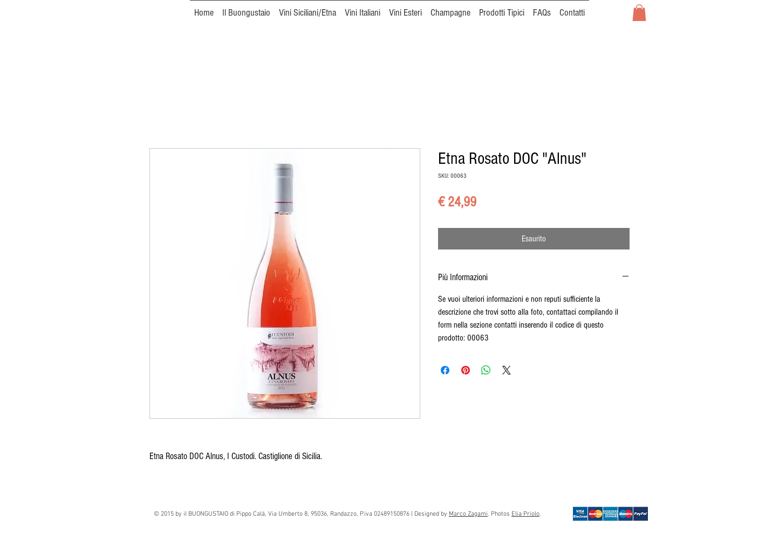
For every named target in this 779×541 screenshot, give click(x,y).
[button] (639, 12)
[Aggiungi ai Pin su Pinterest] (465, 370)
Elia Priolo (525, 514)
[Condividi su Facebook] (445, 370)
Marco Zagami (468, 514)
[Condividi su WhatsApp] (486, 370)
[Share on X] (506, 370)
